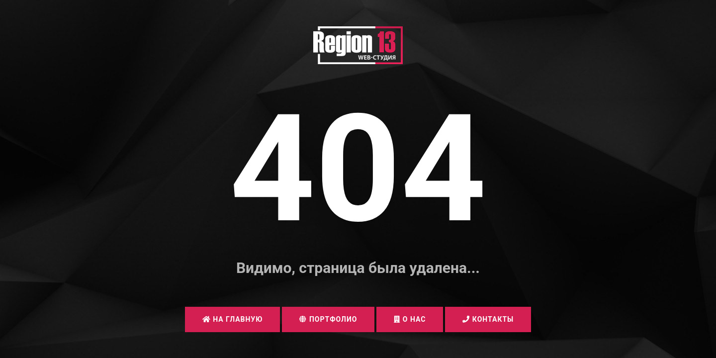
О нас (410, 319)
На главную (232, 319)
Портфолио (328, 319)
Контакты (488, 319)
